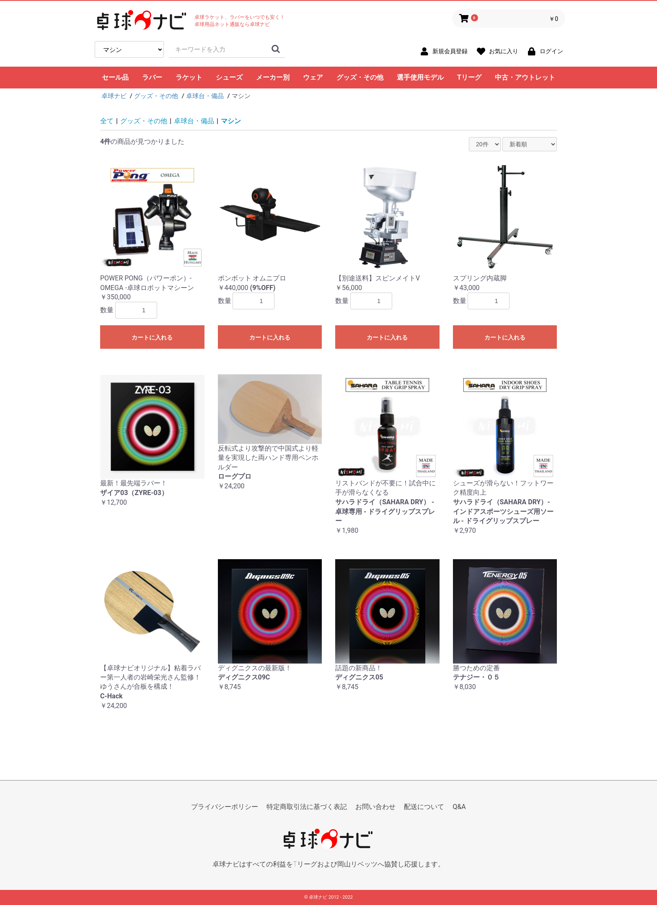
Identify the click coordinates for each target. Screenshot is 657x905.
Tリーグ (469, 77)
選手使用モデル (420, 77)
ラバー (152, 77)
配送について (424, 807)
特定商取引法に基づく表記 (306, 807)
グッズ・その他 (359, 77)
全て (107, 121)
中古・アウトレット (525, 77)
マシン (231, 121)
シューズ (229, 77)
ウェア (313, 77)
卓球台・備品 (194, 121)
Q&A (459, 807)
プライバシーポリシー (224, 807)
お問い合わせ (375, 807)
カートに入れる (152, 337)
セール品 (115, 77)
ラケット (189, 77)
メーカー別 (273, 77)
